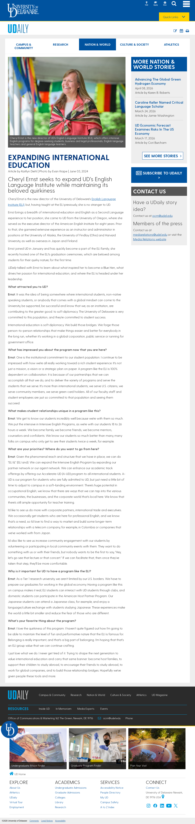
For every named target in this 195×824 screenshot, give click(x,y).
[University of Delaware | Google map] (163, 797)
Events (104, 708)
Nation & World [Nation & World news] (97, 44)
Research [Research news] (60, 44)
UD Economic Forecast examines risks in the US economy (154, 129)
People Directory (110, 792)
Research (60, 807)
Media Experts (85, 708)
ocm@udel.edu (162, 215)
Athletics (15, 792)
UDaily (13, 797)
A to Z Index (107, 807)
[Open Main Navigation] (186, 4)
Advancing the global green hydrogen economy (158, 81)
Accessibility (60, 821)
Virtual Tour (16, 802)
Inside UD (44, 708)
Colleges (60, 797)
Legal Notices (47, 821)
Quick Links (170, 17)
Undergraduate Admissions (70, 787)
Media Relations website (149, 239)
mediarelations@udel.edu (150, 234)
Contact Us (152, 787)
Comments (34, 821)
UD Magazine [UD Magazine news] (160, 694)
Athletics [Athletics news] (171, 44)
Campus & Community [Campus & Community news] (23, 46)
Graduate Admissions (67, 792)
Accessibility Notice (111, 787)
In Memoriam (63, 708)
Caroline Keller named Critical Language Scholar (159, 104)
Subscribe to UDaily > (159, 175)
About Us (15, 787)
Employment (17, 807)
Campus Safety (109, 802)
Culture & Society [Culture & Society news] (134, 44)
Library (59, 802)
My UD (104, 797)
